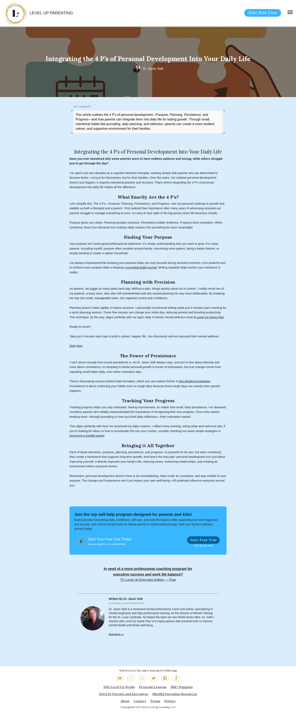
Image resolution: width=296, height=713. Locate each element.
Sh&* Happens (182, 687)
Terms (155, 701)
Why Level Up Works (119, 687)
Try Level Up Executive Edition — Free (148, 579)
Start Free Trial (203, 540)
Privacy (170, 701)
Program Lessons (153, 687)
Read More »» (116, 634)
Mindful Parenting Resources (174, 694)
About (124, 701)
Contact (140, 701)
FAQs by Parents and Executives (123, 694)
